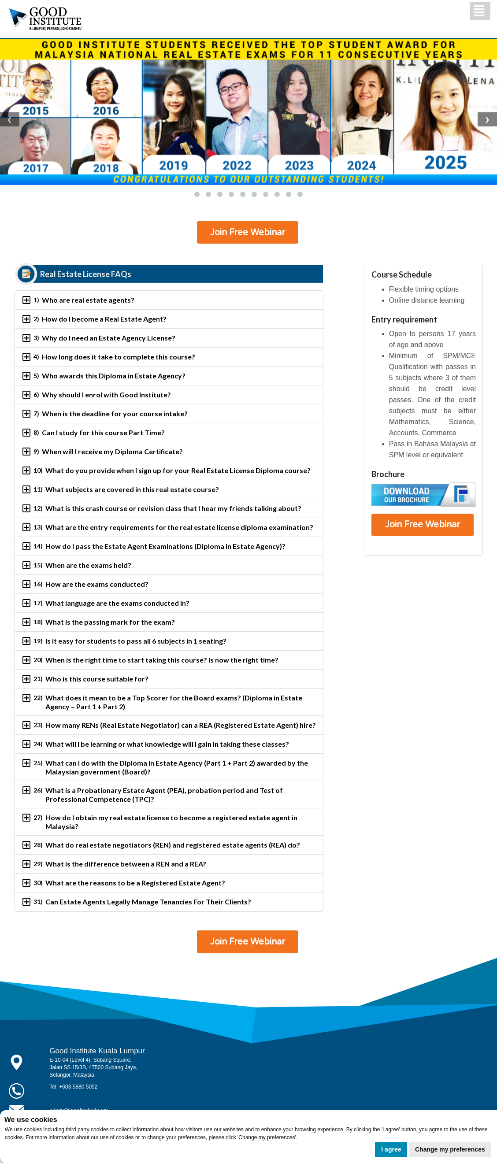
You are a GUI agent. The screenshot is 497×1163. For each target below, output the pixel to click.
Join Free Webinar (247, 232)
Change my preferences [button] (450, 1149)
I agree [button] (391, 1149)
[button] (197, 194)
